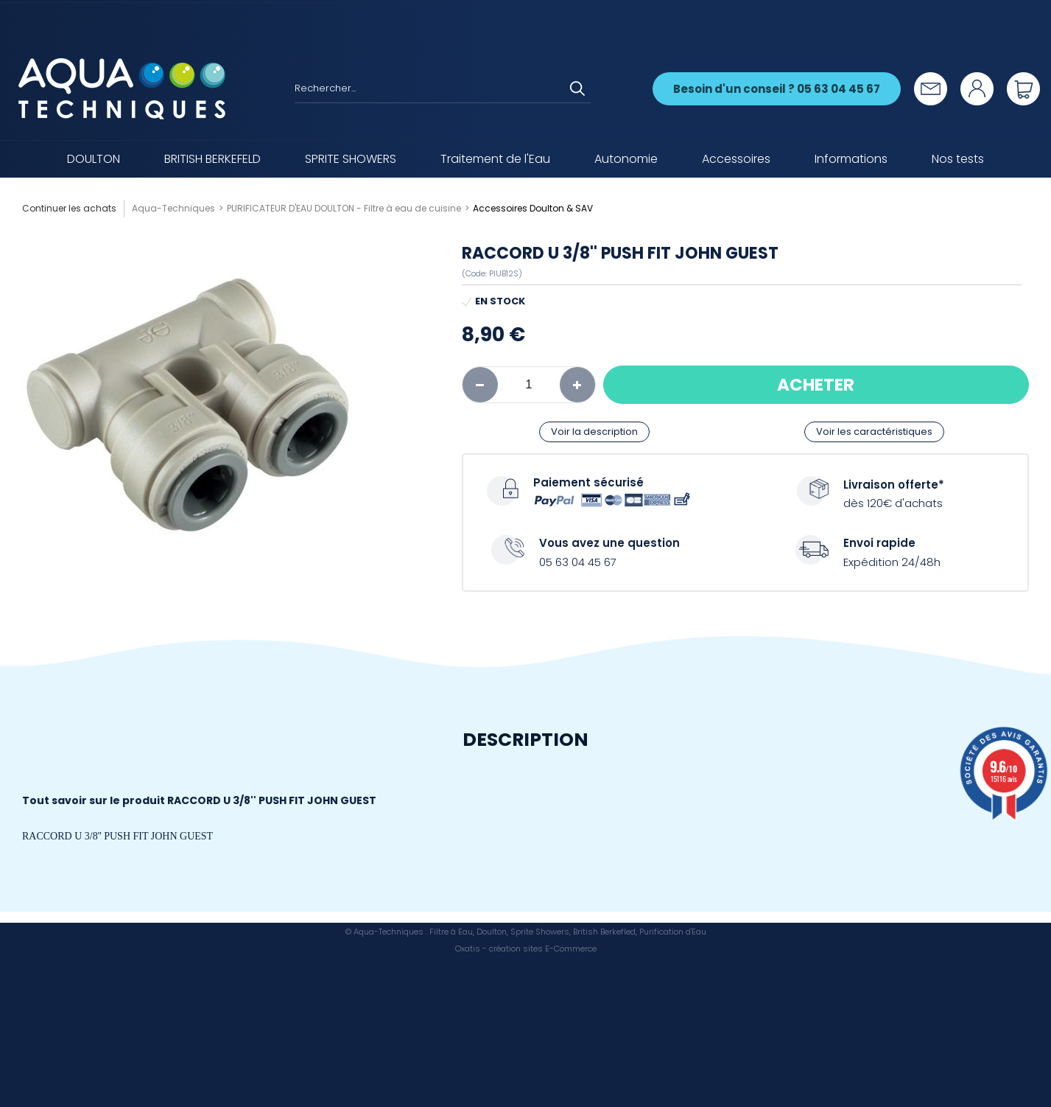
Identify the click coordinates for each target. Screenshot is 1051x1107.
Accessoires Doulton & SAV (533, 208)
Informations (851, 158)
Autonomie (626, 158)
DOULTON (93, 158)
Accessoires (736, 158)
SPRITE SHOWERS (350, 158)
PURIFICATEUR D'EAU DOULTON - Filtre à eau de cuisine (344, 208)
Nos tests (958, 158)
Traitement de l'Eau (495, 158)
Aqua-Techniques (173, 208)
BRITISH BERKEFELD (212, 158)
